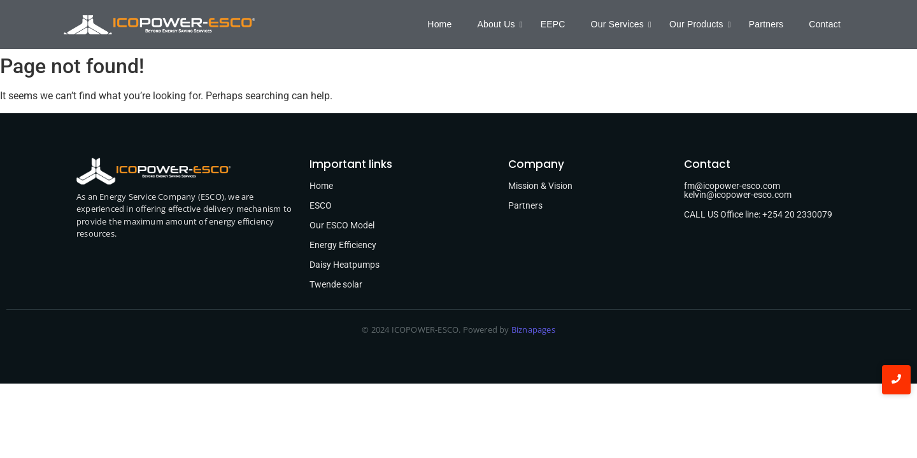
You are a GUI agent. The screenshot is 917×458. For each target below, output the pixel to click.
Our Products (699, 24)
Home (439, 24)
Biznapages (532, 329)
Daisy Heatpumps (344, 265)
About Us (499, 24)
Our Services (620, 24)
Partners (766, 24)
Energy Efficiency (342, 245)
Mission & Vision (540, 186)
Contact (825, 24)
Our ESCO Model (341, 225)
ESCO (320, 205)
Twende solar (335, 284)
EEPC (553, 24)
